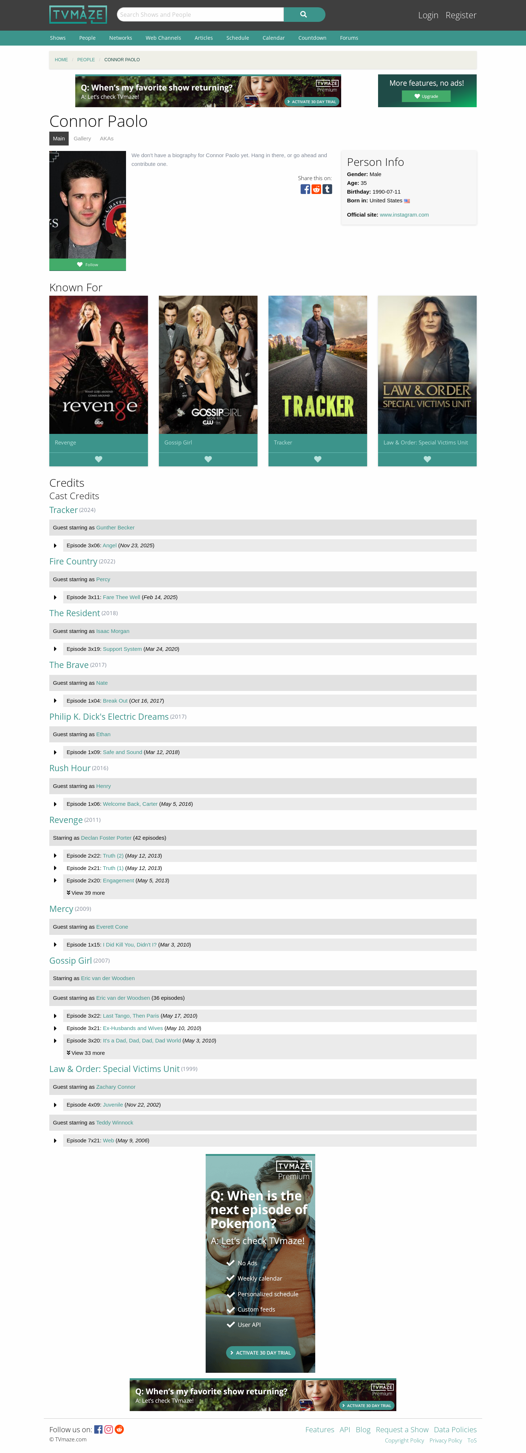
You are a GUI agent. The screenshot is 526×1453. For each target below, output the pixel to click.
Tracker (283, 442)
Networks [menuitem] (120, 37)
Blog (363, 1430)
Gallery (82, 138)
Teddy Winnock (114, 1122)
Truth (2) (113, 855)
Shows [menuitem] (58, 37)
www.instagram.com (404, 214)
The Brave (69, 665)
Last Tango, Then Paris (131, 1016)
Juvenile (113, 1105)
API (345, 1430)
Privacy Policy (446, 1441)
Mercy (61, 908)
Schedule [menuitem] (237, 37)
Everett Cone (112, 927)
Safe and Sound (122, 752)
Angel (110, 545)
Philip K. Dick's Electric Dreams (109, 716)
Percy (103, 579)
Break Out (115, 701)
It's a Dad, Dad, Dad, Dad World (142, 1040)
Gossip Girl (178, 442)
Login (428, 15)
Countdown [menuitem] (312, 37)
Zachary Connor (116, 1087)
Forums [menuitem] (349, 37)
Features (319, 1430)
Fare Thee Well (121, 597)
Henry (103, 786)
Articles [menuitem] (204, 37)
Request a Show (402, 1430)
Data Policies (455, 1430)
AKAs (107, 138)
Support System (122, 649)
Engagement (118, 880)
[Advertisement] (208, 90)
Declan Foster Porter (106, 838)
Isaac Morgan (112, 631)
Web (108, 1140)
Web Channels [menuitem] (163, 37)
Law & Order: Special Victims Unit (426, 442)
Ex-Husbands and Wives (133, 1028)
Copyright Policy (404, 1441)
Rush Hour (70, 768)
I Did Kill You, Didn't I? (130, 944)
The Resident (74, 613)
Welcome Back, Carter (130, 804)
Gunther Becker (115, 527)
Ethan (103, 734)
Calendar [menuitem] (274, 37)
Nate (102, 683)
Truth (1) (113, 868)
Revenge (65, 442)
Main (59, 138)
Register (461, 15)
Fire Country (73, 561)
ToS (472, 1441)
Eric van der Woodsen (108, 978)
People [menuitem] (87, 37)
